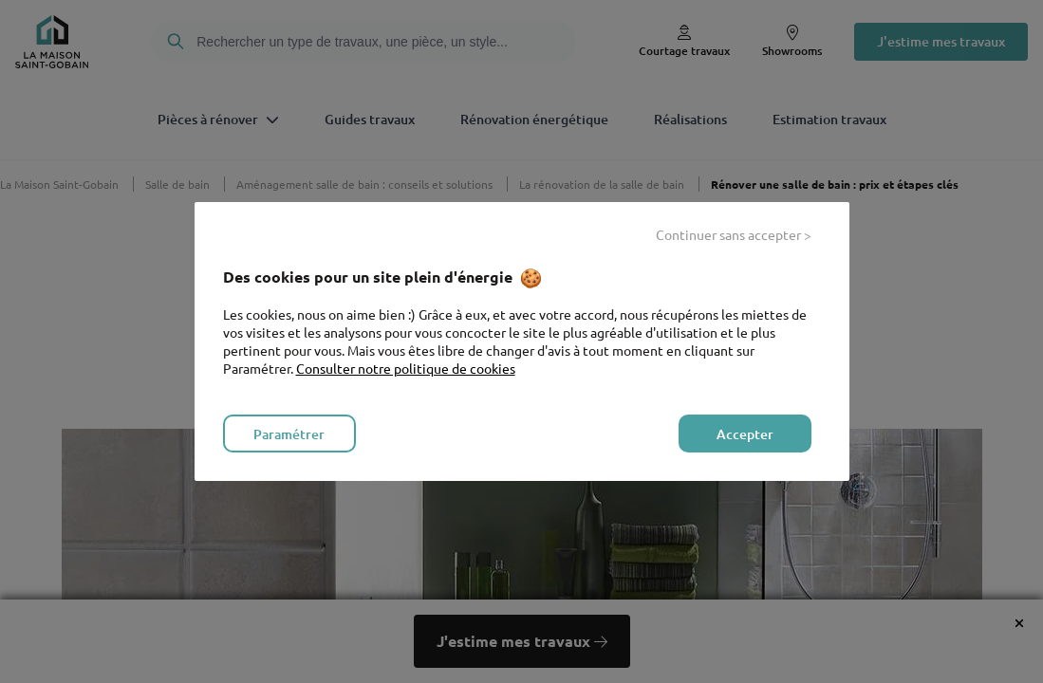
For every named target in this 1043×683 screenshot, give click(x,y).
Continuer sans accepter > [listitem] (733, 234)
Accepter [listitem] (745, 434)
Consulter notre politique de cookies (405, 368)
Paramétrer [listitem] (289, 434)
